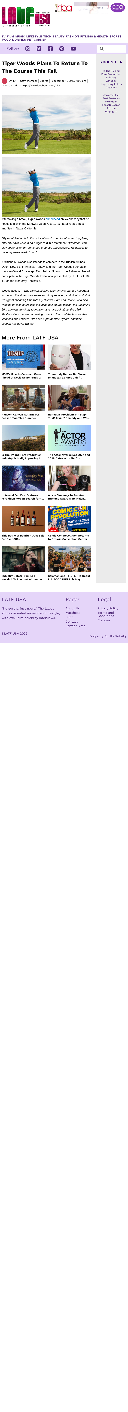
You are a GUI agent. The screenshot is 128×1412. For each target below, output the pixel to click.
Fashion (72, 36)
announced (53, 219)
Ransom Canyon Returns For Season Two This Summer (20, 416)
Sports (115, 36)
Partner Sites (75, 626)
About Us (73, 608)
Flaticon (104, 620)
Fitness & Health (94, 36)
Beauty (58, 36)
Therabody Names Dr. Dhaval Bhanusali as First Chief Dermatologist (67, 376)
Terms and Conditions (106, 614)
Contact (72, 621)
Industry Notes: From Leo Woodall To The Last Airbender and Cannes (22, 577)
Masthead (73, 613)
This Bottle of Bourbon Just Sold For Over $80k (23, 537)
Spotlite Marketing (115, 636)
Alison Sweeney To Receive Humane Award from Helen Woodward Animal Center (66, 497)
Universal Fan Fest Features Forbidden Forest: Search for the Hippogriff (23, 497)
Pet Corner (36, 39)
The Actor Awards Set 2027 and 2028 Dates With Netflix (69, 456)
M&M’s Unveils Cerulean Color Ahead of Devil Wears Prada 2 (21, 376)
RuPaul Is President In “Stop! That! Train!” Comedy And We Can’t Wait (67, 416)
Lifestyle (34, 36)
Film (10, 36)
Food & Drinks (14, 39)
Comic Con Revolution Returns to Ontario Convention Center (68, 537)
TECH (47, 36)
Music (20, 36)
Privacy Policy (108, 608)
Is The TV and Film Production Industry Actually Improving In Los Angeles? (22, 456)
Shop (69, 617)
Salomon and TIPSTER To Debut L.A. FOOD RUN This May (69, 577)
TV (4, 36)
